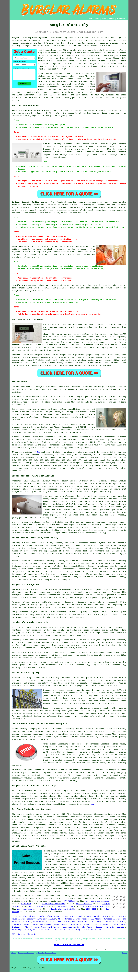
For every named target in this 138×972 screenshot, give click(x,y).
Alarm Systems (61, 924)
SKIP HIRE (91, 909)
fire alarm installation (97, 901)
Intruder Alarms (85, 927)
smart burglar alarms (55, 833)
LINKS (97, 19)
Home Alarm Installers (44, 922)
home (74, 896)
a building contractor (53, 904)
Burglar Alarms (35, 930)
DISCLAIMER (121, 19)
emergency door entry (28, 909)
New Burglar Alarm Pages (26, 953)
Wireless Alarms (112, 919)
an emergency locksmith (95, 906)
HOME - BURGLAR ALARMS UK (69, 944)
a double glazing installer (62, 909)
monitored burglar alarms (102, 825)
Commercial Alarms (21, 924)
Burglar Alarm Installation (52, 916)
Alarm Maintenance (42, 924)
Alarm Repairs (76, 916)
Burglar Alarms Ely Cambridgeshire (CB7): (33, 38)
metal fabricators (38, 906)
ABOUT (104, 19)
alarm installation (55, 804)
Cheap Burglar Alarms (98, 916)
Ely (38, 452)
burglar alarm (59, 40)
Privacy (124, 953)
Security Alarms (27, 916)
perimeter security (65, 690)
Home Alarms (64, 922)
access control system (42, 554)
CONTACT (111, 19)
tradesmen (57, 912)
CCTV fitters (68, 901)
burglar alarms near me (54, 878)
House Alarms (118, 916)
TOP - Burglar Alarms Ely (24, 934)
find (20, 791)
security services (21, 836)
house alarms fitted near (59, 828)
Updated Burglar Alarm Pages (46, 953)
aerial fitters (84, 904)
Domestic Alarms (101, 924)
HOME (91, 19)
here (92, 804)
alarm (49, 452)
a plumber (26, 904)
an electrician (65, 906)
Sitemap (13, 953)
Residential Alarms (91, 919)
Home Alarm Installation (57, 930)
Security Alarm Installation (41, 919)
